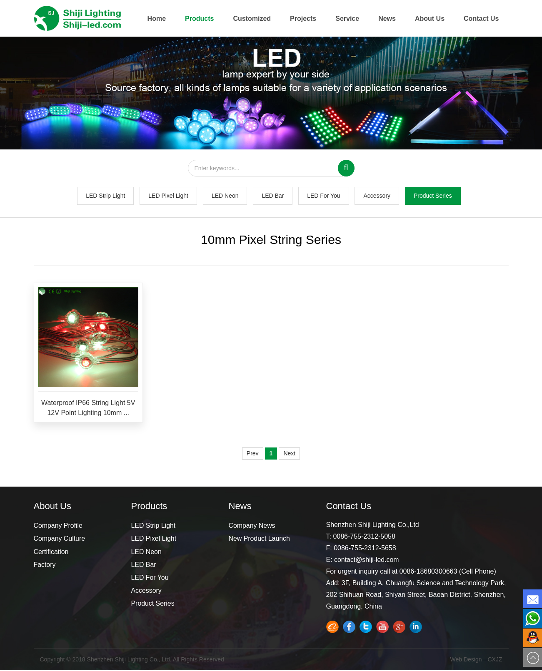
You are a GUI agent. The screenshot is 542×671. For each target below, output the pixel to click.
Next (289, 454)
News (387, 18)
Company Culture (60, 539)
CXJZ (495, 660)
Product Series (433, 196)
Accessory (376, 196)
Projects (303, 18)
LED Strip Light (105, 196)
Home (156, 18)
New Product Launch (260, 539)
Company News (252, 526)
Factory (45, 565)
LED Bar (273, 196)
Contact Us (481, 18)
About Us (430, 18)
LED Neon (225, 196)
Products (199, 18)
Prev (253, 454)
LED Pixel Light (168, 196)
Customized (252, 18)
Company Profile (58, 526)
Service (347, 18)
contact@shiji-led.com (367, 560)
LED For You (323, 196)
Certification (51, 552)
